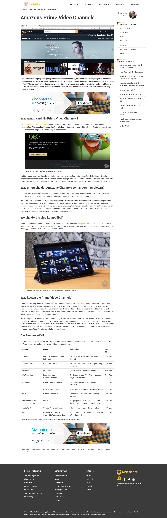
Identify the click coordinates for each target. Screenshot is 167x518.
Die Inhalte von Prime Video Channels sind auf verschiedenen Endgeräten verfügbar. (51, 290)
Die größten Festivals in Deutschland (132, 72)
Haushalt (89, 486)
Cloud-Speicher (29, 479)
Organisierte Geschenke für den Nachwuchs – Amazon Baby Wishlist (132, 84)
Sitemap (58, 500)
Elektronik (89, 479)
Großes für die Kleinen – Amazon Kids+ (130, 100)
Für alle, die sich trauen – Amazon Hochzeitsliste (131, 120)
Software (89, 489)
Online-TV (123, 37)
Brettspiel (123, 45)
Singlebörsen (29, 489)
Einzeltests (59, 482)
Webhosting (28, 496)
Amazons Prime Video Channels (35, 125)
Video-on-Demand (125, 41)
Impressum (59, 493)
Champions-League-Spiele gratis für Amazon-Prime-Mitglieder (131, 77)
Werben (57, 479)
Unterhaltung (32, 9)
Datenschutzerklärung (62, 486)
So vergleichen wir (61, 475)
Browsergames (125, 28)
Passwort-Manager (31, 486)
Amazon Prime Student (127, 90)
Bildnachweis (59, 496)
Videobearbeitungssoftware (34, 493)
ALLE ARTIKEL (124, 126)
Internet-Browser (30, 482)
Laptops (82, 224)
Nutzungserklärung (61, 489)
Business (89, 475)
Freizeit (25, 9)
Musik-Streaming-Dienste (128, 49)
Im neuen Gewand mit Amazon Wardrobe (130, 113)
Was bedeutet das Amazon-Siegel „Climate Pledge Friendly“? (131, 66)
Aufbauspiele (124, 32)
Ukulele (122, 54)
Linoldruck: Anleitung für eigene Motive (130, 106)
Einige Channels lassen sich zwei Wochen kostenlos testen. (44, 171)
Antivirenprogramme (31, 475)
